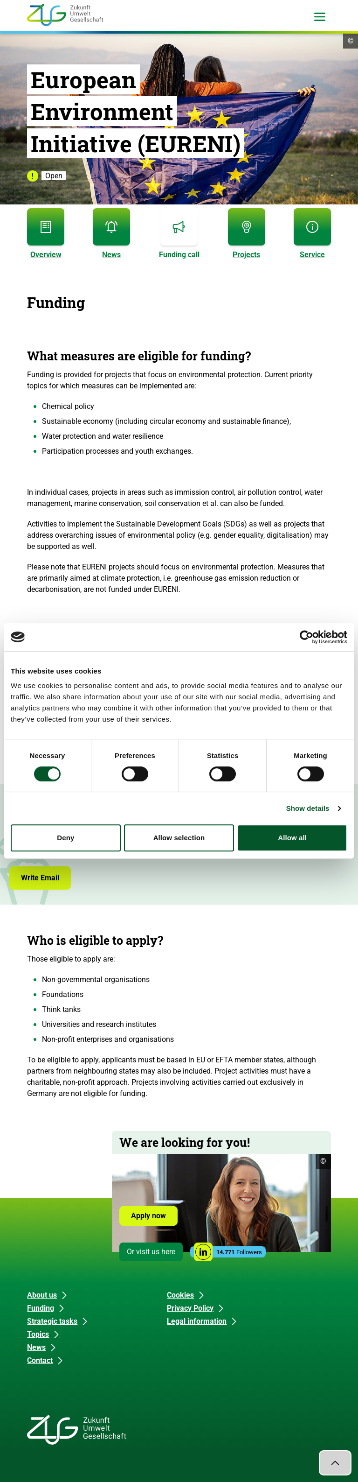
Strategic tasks (52, 1321)
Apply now (148, 1215)
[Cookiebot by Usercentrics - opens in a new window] (306, 637)
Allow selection (179, 838)
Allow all (292, 838)
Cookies (180, 1295)
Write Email (40, 877)
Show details (308, 808)
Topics (38, 1334)
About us (42, 1295)
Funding (40, 1308)
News (36, 1347)
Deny (65, 838)
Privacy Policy (190, 1308)
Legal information (197, 1321)
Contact (40, 1360)
